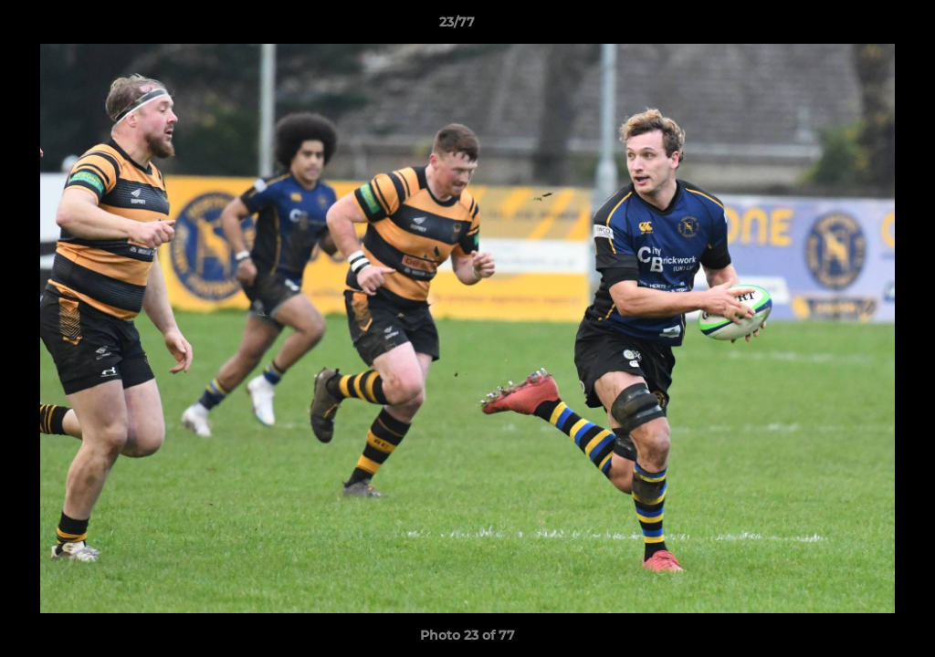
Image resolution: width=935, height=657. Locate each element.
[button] (858, 26)
